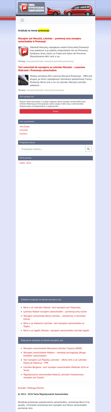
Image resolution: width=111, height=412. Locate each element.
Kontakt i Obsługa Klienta (31, 387)
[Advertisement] (30, 213)
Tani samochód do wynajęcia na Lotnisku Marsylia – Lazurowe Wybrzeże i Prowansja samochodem (51, 68)
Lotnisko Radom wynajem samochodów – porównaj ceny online (55, 311)
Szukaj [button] (55, 111)
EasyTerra (23, 133)
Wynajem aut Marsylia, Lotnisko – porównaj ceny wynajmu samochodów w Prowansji (49, 40)
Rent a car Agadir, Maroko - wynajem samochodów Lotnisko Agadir (56, 330)
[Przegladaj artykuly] (52, 149)
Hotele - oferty (25, 163)
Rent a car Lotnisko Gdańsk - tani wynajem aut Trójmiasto (52, 307)
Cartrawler (24, 130)
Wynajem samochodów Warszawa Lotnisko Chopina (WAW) (52, 348)
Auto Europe (24, 126)
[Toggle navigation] (22, 20)
